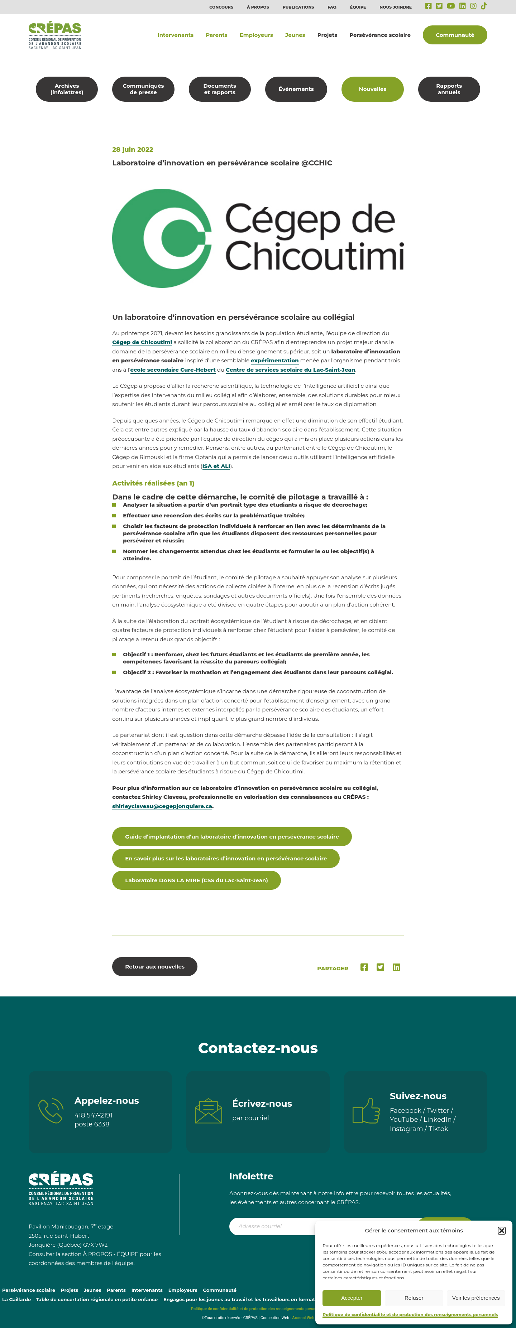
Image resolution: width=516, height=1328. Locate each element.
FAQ (332, 7)
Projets (327, 35)
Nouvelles (373, 89)
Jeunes (295, 35)
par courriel (250, 1118)
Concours (221, 7)
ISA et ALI (216, 466)
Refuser (414, 1298)
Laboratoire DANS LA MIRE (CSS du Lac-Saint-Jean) (196, 880)
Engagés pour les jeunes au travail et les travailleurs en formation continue (254, 1299)
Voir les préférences (476, 1298)
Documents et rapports (220, 89)
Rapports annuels (449, 89)
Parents (217, 35)
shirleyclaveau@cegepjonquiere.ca (162, 806)
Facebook (405, 1111)
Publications (298, 7)
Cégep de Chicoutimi (142, 342)
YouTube (404, 1120)
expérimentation (275, 360)
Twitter (438, 1111)
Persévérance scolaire (380, 35)
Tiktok (438, 1129)
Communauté (455, 35)
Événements (296, 89)
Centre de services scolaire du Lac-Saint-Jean (290, 369)
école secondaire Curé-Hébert (173, 369)
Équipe (358, 7)
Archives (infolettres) (67, 89)
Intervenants (176, 35)
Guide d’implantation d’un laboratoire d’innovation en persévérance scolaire (232, 836)
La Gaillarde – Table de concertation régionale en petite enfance (80, 1299)
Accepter (351, 1298)
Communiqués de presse (143, 89)
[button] (501, 1230)
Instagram (406, 1129)
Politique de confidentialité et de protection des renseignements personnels (410, 1314)
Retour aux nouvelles (155, 966)
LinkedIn (438, 1120)
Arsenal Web (303, 1317)
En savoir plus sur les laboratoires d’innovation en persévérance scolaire (226, 858)
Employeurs (256, 35)
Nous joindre (395, 7)
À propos (258, 7)
